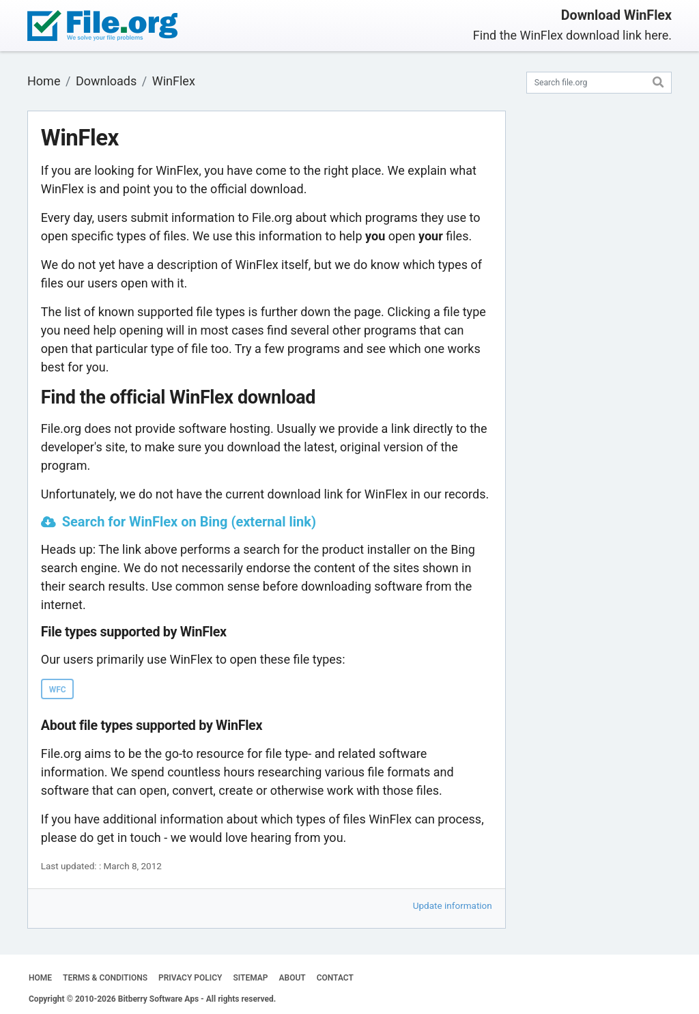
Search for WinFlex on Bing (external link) (189, 521)
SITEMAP (250, 978)
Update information (452, 905)
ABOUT (292, 978)
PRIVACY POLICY (190, 978)
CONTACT (335, 978)
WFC (57, 689)
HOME (40, 978)
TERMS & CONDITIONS (105, 978)
